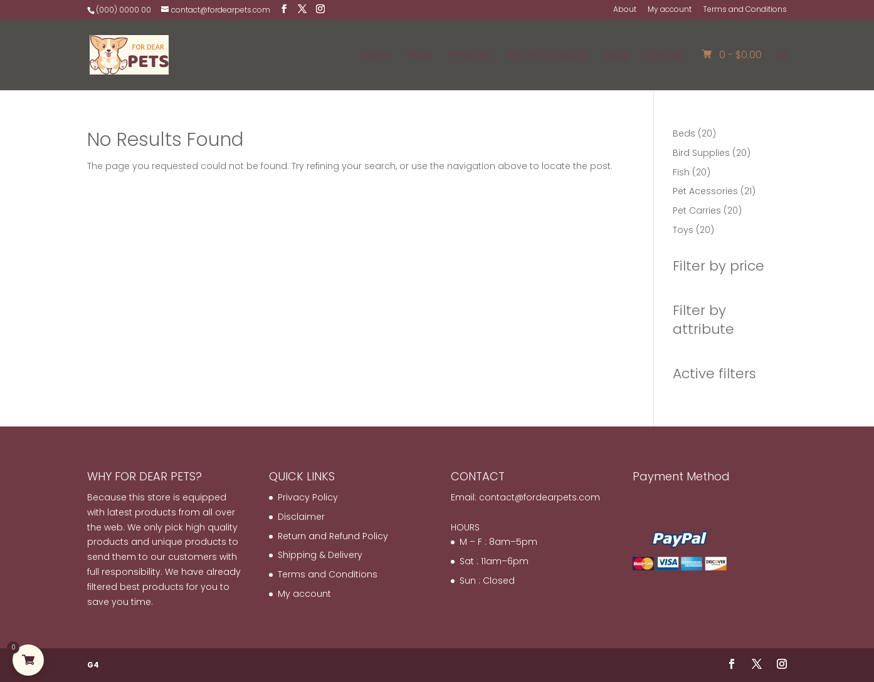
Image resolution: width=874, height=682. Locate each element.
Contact (664, 56)
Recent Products (549, 56)
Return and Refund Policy (333, 536)
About (624, 10)
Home (376, 56)
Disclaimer (301, 516)
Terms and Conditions (745, 10)
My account (670, 10)
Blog (617, 56)
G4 (93, 664)
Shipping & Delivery (320, 555)
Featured (471, 56)
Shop (420, 56)
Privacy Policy (308, 497)
